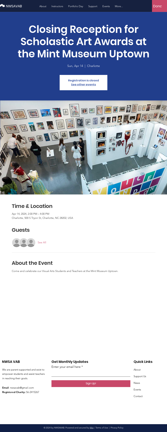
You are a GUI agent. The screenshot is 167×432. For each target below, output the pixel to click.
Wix (91, 427)
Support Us (140, 376)
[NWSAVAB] (21, 6)
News (137, 382)
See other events (83, 85)
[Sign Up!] (90, 383)
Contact (138, 396)
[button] (164, 5)
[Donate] (159, 6)
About (137, 369)
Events (137, 389)
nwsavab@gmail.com (22, 387)
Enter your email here (66, 366)
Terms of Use (101, 427)
